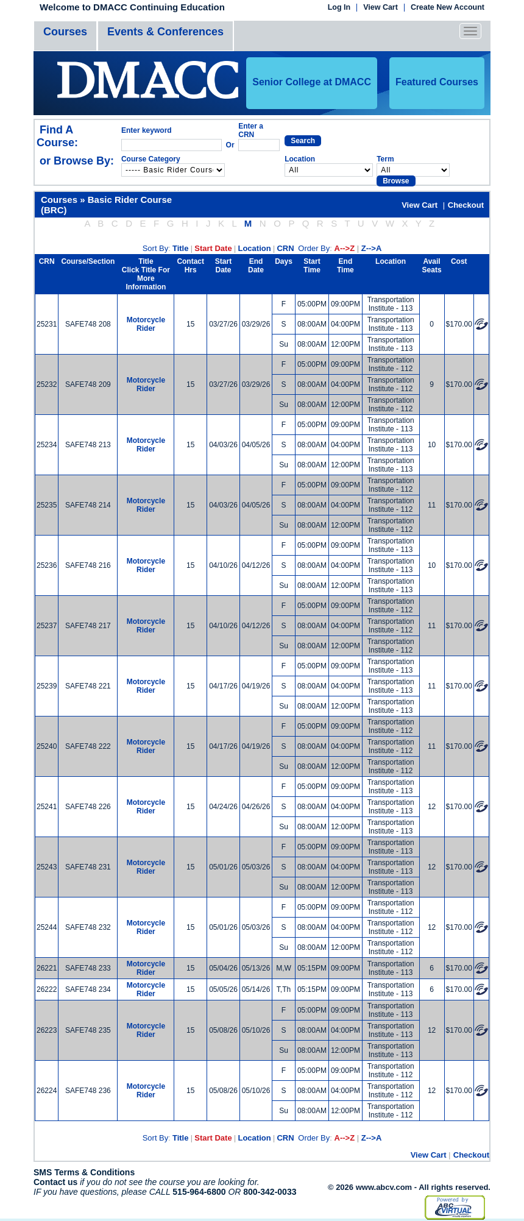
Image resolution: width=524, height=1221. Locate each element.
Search (303, 140)
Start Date (213, 248)
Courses (65, 32)
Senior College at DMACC (311, 82)
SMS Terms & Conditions (84, 1172)
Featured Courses (436, 82)
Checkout (466, 205)
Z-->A (371, 248)
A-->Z (345, 248)
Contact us (55, 1182)
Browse (396, 181)
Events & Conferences (165, 32)
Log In (339, 8)
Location (254, 248)
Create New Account (447, 8)
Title (180, 248)
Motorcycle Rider (146, 324)
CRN (285, 248)
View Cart (380, 8)
